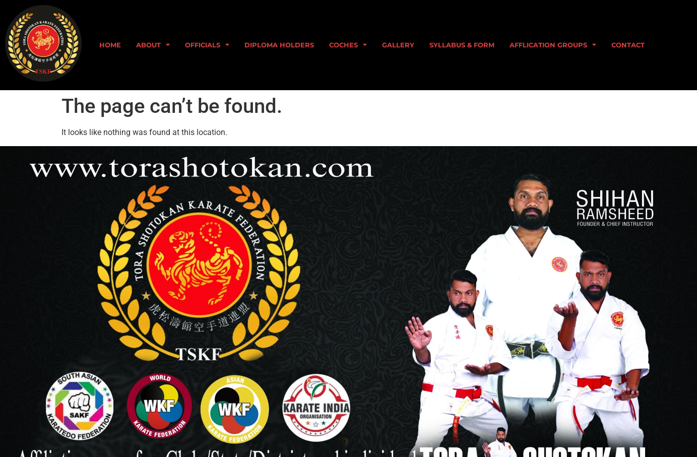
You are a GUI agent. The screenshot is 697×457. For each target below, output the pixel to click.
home (110, 45)
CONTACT (628, 45)
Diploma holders (279, 45)
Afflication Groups (553, 45)
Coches (348, 45)
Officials (207, 45)
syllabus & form (461, 45)
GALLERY (398, 45)
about (153, 45)
